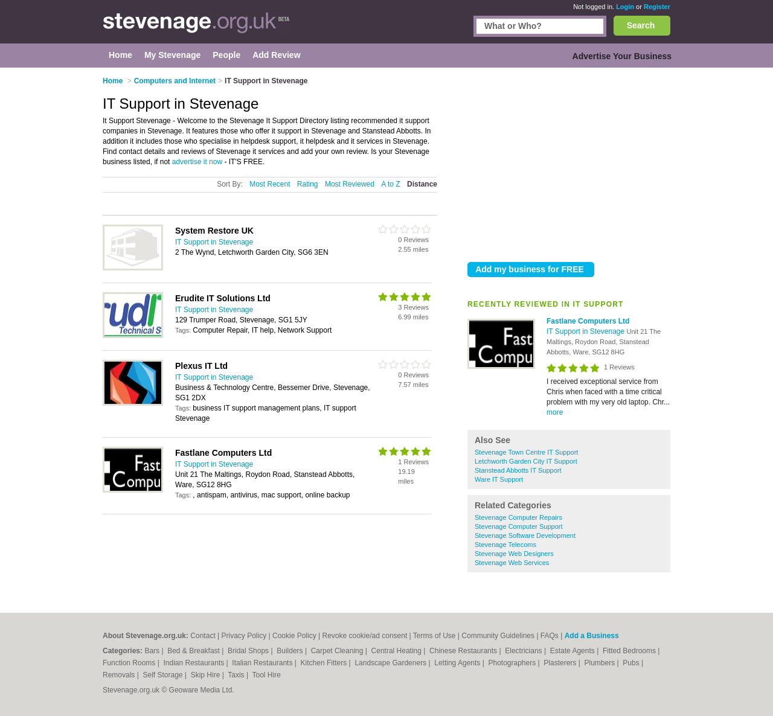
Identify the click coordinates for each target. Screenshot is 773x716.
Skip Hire (206, 675)
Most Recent (269, 184)
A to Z (390, 184)
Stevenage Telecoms (505, 544)
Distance (422, 184)
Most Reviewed (349, 184)
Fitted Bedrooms (630, 651)
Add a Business (592, 635)
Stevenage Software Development (525, 535)
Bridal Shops (249, 651)
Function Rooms (130, 663)
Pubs (632, 663)
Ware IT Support (499, 479)
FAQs (549, 635)
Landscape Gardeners (391, 663)
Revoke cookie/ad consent (365, 635)
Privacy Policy (244, 635)
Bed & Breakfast (194, 651)
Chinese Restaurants (464, 651)
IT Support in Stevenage (587, 331)
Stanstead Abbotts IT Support (518, 470)
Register (657, 6)
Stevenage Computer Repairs (518, 517)
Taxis (237, 675)
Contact (202, 635)
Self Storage (163, 675)
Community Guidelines (497, 635)
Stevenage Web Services (512, 562)
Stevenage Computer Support (519, 526)
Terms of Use (434, 635)
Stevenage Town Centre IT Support (526, 452)
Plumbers (600, 663)
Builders (291, 651)
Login (625, 6)
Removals (120, 675)
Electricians (524, 651)
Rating (307, 184)
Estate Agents (573, 651)
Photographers (512, 663)
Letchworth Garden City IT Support (526, 461)
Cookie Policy (294, 635)
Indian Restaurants (195, 663)
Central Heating (397, 651)
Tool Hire (266, 675)
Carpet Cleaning (338, 651)
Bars (152, 651)
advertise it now (197, 162)
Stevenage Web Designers (514, 553)
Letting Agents (458, 663)
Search (641, 25)
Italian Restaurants (263, 663)
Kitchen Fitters (325, 663)
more (555, 412)
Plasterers (561, 663)
